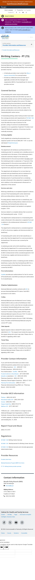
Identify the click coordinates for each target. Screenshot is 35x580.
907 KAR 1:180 (5, 440)
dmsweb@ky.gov (10, 488)
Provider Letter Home (7, 461)
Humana (3, 402)
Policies (3, 535)
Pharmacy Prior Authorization (9, 382)
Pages (17, 517)
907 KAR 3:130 (29, 159)
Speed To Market (9, 16)
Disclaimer (18, 535)
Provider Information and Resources (10, 50)
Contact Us (11, 12)
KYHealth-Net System (14, 143)
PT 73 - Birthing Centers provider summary (13, 468)
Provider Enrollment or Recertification (11, 374)
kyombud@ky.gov (26, 22)
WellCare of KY (5, 406)
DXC (27, 289)
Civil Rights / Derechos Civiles (9, 521)
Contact (3, 517)
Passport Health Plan (7, 404)
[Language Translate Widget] (10, 10)
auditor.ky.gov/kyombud (11, 24)
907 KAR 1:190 (5, 443)
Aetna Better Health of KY (8, 399)
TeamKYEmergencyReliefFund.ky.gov (17, 3)
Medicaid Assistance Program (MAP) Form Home (15, 465)
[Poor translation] (6, 550)
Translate (27, 10)
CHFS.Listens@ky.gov (24, 30)
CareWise (4, 274)
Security (10, 535)
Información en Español (8, 519)
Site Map (10, 517)
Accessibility (27, 535)
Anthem (4, 397)
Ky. (3, 7)
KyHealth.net (4, 376)
